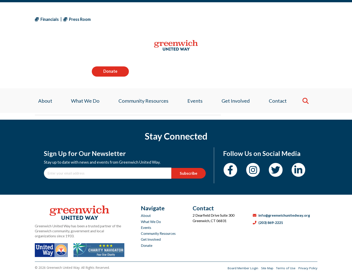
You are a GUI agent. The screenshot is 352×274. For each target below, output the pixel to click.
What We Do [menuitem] (83, 49)
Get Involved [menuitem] (237, 49)
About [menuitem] (42, 49)
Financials (47, 19)
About (146, 215)
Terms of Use (284, 268)
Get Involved (151, 239)
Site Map (265, 268)
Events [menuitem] (195, 49)
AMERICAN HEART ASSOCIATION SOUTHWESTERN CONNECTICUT (118, 79)
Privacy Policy (307, 268)
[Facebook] (231, 170)
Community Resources (158, 233)
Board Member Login (240, 268)
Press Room (77, 19)
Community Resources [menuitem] (143, 49)
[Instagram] (255, 170)
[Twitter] (279, 170)
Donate (299, 19)
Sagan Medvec (61, 108)
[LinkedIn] (303, 170)
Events (146, 227)
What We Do (151, 221)
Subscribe (190, 173)
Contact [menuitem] (281, 49)
